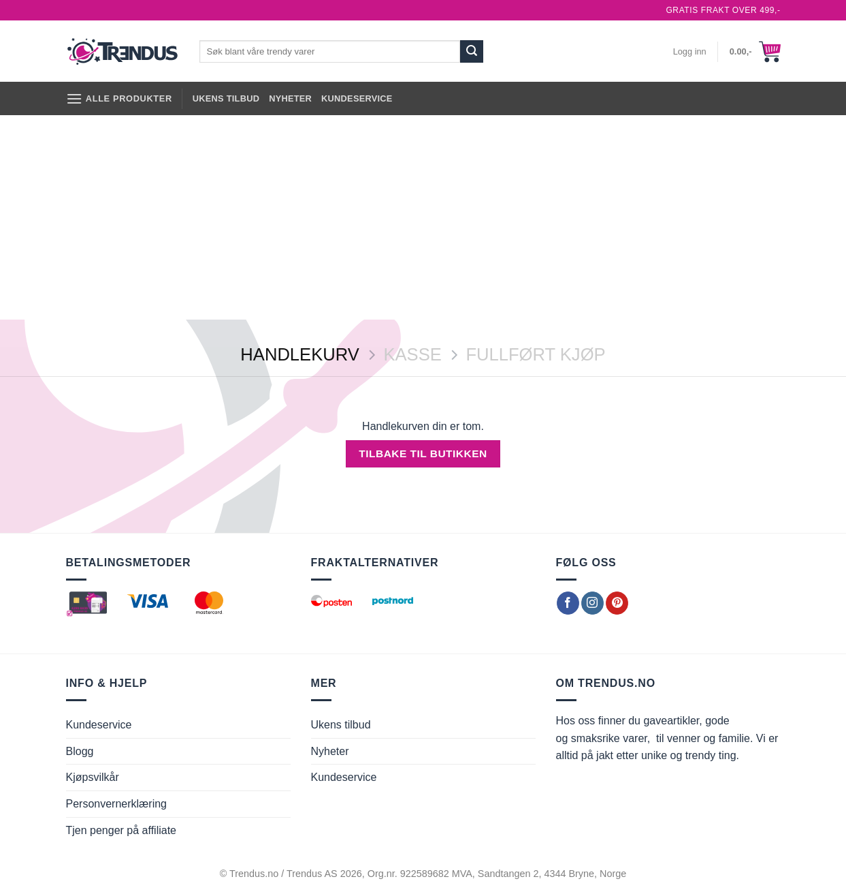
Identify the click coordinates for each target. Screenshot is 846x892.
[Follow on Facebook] (568, 603)
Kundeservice (357, 98)
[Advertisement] (423, 217)
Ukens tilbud (226, 98)
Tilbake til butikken (423, 453)
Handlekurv (299, 354)
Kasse (412, 354)
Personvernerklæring (116, 804)
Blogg (80, 751)
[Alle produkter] (119, 98)
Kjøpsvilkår (92, 777)
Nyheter (290, 98)
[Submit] (471, 51)
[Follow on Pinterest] (617, 603)
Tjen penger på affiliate (121, 830)
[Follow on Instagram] (592, 603)
